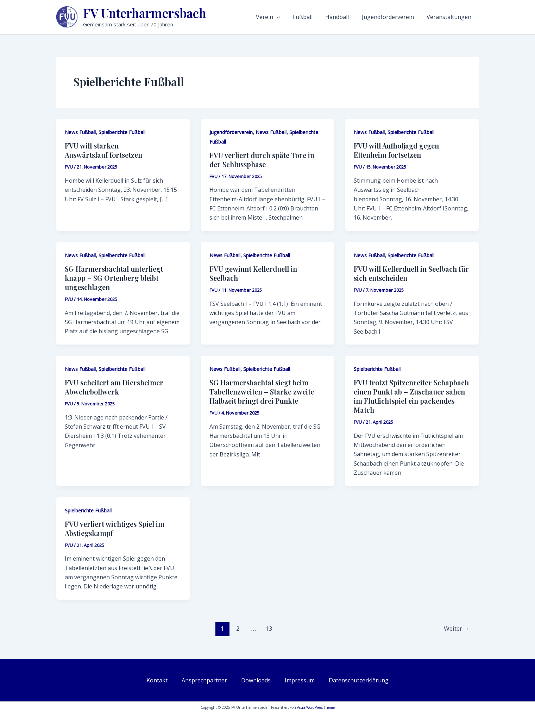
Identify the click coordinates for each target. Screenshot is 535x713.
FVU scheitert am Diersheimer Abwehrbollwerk (114, 387)
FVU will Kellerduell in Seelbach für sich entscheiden (411, 273)
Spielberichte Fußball (122, 132)
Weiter (457, 628)
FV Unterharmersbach (144, 13)
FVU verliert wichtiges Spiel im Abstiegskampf (114, 528)
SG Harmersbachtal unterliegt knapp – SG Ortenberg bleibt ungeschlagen (114, 278)
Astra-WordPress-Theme (316, 707)
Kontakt (157, 680)
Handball (349, 17)
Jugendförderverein (396, 17)
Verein (288, 17)
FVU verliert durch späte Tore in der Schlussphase (261, 159)
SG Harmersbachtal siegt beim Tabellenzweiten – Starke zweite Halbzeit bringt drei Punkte (261, 391)
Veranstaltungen (452, 17)
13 (268, 628)
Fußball (318, 17)
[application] (296, 17)
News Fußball (80, 132)
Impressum (300, 680)
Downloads (256, 680)
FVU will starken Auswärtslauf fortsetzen (103, 150)
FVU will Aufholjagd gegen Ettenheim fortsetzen (396, 150)
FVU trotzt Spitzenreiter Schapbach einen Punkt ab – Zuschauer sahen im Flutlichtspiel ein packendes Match (411, 396)
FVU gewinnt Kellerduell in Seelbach (253, 273)
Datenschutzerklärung (359, 680)
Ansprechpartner (204, 680)
